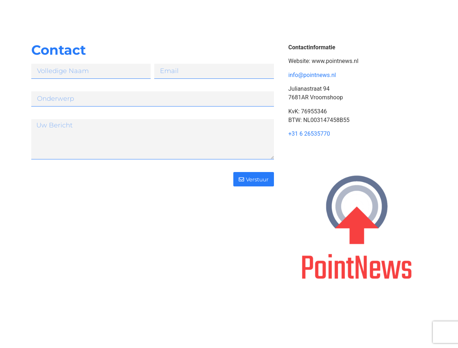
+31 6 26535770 (309, 133)
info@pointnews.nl (312, 75)
